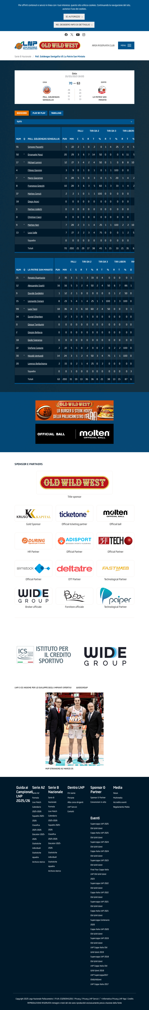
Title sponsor (74, 496)
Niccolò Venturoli (35, 355)
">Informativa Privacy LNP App (113, 998)
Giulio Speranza (35, 340)
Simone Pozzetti (35, 146)
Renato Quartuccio (36, 277)
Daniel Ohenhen (35, 316)
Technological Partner (115, 579)
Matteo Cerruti (34, 193)
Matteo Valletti (35, 209)
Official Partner (74, 551)
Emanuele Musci (35, 154)
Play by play (39, 113)
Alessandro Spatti (36, 285)
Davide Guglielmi (36, 293)
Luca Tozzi (32, 308)
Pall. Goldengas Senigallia (51, 98)
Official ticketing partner (74, 524)
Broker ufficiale (33, 606)
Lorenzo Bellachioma (37, 363)
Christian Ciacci (34, 217)
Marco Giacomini (35, 177)
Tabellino (56, 113)
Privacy (77, 998)
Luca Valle (32, 232)
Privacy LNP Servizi (90, 998)
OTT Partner (74, 579)
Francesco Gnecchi (36, 185)
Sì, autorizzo (73, 16)
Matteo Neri (33, 224)
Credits (130, 998)
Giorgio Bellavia (35, 332)
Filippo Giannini (35, 170)
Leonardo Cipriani (36, 301)
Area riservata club (103, 45)
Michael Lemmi (35, 162)
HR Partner (33, 551)
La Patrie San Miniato (99, 98)
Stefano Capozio (35, 347)
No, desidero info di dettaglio (73, 24)
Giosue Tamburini (36, 324)
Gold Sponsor (33, 524)
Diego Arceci (33, 201)
